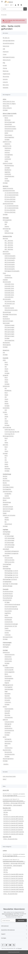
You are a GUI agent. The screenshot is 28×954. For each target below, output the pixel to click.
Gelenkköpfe (6, 549)
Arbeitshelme (8, 656)
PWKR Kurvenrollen (9, 562)
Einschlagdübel (8, 687)
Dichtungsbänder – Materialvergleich (12, 805)
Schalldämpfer (8, 619)
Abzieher (5, 476)
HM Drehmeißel (7, 282)
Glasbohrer (7, 143)
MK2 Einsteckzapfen (10, 262)
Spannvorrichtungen (8, 321)
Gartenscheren (8, 741)
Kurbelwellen (6, 408)
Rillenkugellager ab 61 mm (11, 575)
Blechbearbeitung (9, 165)
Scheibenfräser (8, 277)
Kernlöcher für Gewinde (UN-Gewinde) (13, 829)
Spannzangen (6, 323)
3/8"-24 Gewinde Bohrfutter (11, 195)
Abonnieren (21, 920)
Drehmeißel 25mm (9, 292)
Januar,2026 (6, 790)
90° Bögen (7, 602)
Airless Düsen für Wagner (9, 103)
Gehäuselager (6, 534)
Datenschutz (6, 46)
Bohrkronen (8, 120)
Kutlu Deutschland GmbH (9, 776)
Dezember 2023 (7, 808)
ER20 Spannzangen (9, 329)
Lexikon (5, 850)
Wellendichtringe (9, 233)
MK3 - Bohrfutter (9, 245)
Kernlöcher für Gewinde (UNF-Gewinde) (13, 834)
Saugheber (5, 504)
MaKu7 (4, 779)
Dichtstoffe (7, 711)
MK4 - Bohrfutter (9, 247)
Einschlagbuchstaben (8, 487)
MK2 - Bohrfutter (9, 242)
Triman (4, 54)
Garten (4, 737)
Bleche (6, 674)
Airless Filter (6, 105)
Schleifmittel (8, 159)
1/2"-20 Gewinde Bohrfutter (11, 192)
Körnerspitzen (6, 305)
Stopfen (7, 628)
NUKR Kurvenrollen (9, 560)
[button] (15, 5)
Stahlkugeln (6, 646)
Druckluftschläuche (8, 593)
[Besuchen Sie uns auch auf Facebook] (2, 945)
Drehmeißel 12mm (9, 286)
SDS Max (5, 812)
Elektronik (5, 719)
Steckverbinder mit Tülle (11, 626)
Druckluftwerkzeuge (8, 595)
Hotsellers (5, 764)
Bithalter (7, 519)
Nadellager (5, 566)
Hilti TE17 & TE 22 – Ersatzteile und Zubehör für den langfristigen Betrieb (14, 794)
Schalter (5, 412)
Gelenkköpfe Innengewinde (11, 553)
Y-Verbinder (8, 634)
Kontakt (5, 65)
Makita (6, 371)
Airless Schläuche (7, 108)
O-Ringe (7, 230)
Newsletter (5, 87)
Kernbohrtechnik (9, 130)
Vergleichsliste (6, 73)
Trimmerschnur (8, 747)
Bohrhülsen (6, 251)
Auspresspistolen (9, 708)
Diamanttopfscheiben (10, 126)
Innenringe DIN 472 (9, 434)
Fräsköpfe (5, 279)
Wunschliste (6, 76)
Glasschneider (6, 498)
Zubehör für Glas (7, 141)
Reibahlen (5, 316)
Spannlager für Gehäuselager (10, 583)
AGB (4, 49)
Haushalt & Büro (7, 750)
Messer (4, 500)
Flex (6, 457)
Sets (4, 352)
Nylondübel (7, 693)
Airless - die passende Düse (10, 839)
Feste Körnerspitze (9, 308)
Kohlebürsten (6, 386)
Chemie (5, 706)
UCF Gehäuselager (9, 536)
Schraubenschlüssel (8, 506)
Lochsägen (7, 156)
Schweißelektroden (9, 176)
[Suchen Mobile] (12, 9)
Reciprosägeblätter (9, 137)
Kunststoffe (7, 680)
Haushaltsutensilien (10, 754)
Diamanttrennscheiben (10, 128)
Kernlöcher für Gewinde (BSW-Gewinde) (13, 816)
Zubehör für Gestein (8, 115)
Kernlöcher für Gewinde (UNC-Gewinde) (13, 827)
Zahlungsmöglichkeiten (8, 40)
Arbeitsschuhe (8, 659)
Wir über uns (6, 37)
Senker (6, 161)
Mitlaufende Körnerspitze (11, 310)
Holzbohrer (7, 150)
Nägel (6, 691)
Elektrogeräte (8, 724)
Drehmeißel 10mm (9, 284)
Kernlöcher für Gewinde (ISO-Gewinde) (13, 823)
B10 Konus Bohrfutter (10, 197)
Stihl (6, 410)
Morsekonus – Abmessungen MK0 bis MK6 (14, 803)
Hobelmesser (8, 148)
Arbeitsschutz (6, 652)
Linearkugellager (7, 564)
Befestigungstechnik (8, 685)
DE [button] (11, 5)
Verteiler (7, 632)
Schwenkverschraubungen (11, 624)
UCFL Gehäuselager (9, 540)
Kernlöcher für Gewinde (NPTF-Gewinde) (13, 821)
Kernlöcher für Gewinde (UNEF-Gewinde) (13, 831)
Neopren (7, 226)
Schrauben (7, 700)
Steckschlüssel (6, 511)
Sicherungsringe (7, 427)
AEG (6, 388)
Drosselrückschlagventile (11, 606)
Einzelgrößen (8, 493)
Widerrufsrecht (6, 60)
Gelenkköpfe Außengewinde (12, 551)
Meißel (6, 133)
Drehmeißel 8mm (9, 297)
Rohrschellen (8, 698)
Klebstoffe (7, 713)
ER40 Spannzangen (9, 336)
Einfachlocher (6, 485)
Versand (19, 948)
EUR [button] (6, 5)
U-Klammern (8, 702)
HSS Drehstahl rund (10, 303)
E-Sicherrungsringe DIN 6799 (12, 431)
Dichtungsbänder (7, 220)
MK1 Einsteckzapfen (10, 260)
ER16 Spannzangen (9, 327)
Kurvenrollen (6, 555)
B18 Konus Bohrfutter (10, 201)
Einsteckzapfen (6, 253)
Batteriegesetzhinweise (8, 57)
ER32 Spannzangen (9, 334)
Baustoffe (5, 665)
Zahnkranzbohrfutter (8, 203)
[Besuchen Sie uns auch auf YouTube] (10, 945)
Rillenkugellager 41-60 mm (11, 573)
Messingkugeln (6, 644)
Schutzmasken (8, 661)
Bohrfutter (5, 238)
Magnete (7, 682)
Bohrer (6, 117)
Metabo (6, 403)
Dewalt (6, 364)
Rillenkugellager (7, 568)
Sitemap (5, 68)
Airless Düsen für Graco (9, 101)
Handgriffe (5, 375)
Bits (5, 521)
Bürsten (5, 482)
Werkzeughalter (7, 344)
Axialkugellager (6, 531)
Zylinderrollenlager (7, 586)
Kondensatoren (8, 728)
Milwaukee (7, 468)
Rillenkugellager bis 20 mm (11, 577)
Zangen (5, 513)
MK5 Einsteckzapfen (10, 268)
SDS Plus (5, 814)
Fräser (4, 273)
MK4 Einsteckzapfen (10, 266)
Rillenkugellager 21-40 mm (11, 570)
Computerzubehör (9, 721)
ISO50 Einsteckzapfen (10, 258)
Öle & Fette (7, 715)
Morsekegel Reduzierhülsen (10, 314)
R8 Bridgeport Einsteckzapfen (12, 271)
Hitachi (6, 368)
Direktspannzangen (9, 325)
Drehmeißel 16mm (9, 288)
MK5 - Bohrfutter (9, 249)
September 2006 (7, 836)
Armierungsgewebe (9, 672)
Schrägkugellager (7, 581)
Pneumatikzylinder (7, 598)
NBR (6, 224)
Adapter (7, 517)
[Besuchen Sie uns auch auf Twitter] (6, 945)
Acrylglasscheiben (9, 667)
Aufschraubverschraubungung (12, 604)
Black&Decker (8, 390)
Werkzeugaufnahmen (8, 436)
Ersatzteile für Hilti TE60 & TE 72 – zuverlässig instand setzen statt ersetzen (13, 800)
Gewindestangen (9, 689)
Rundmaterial (6, 318)
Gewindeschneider (7, 491)
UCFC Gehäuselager (9, 538)
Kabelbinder (8, 726)
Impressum (6, 51)
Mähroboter (8, 743)
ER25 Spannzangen (9, 331)
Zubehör (7, 495)
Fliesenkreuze (8, 676)
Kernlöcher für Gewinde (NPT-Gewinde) (13, 825)
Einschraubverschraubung (11, 608)
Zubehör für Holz (7, 146)
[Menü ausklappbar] (2, 1)
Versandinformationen (8, 43)
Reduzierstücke (8, 617)
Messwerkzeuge (7, 312)
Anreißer (5, 478)
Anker (4, 360)
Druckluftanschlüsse (8, 591)
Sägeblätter (7, 172)
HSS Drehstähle (7, 299)
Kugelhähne (8, 613)
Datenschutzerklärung (7, 913)
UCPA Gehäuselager (10, 544)
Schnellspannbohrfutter (9, 190)
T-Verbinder (8, 630)
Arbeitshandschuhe (9, 654)
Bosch (6, 362)
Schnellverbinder (7, 600)
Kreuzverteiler (8, 611)
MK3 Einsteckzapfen (10, 264)
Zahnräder (5, 444)
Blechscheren (6, 480)
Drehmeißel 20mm (9, 290)
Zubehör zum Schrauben (9, 515)
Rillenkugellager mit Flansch (10, 579)
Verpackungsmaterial (8, 758)
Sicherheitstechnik (9, 730)
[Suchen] (25, 9)
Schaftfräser (8, 275)
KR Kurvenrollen (9, 557)
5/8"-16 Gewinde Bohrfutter (11, 208)
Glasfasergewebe (9, 678)
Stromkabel (7, 732)
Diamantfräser (8, 124)
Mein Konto (6, 84)
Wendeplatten (6, 342)
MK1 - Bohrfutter (9, 240)
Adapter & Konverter (8, 188)
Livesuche (5, 82)
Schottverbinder (9, 621)
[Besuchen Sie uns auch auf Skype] (13, 945)
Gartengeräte (8, 739)
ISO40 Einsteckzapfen (10, 255)
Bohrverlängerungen (10, 122)
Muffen (6, 615)
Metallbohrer (8, 169)
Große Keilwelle (7, 810)
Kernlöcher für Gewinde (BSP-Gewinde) (13, 818)
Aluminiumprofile (9, 669)
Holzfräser (7, 152)
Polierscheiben (8, 135)
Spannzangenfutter (9, 340)
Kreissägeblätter (9, 154)
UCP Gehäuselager (9, 542)
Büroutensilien (8, 752)
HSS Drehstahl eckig (10, 301)
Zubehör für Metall (7, 163)
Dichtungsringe (7, 228)
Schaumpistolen (9, 717)
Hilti (6, 366)
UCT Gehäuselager (9, 547)
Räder (6, 745)
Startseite (5, 79)
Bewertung (5, 71)
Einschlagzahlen (7, 489)
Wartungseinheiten (7, 637)
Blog (4, 62)
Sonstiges (5, 110)
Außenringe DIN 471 (10, 429)
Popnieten (7, 695)
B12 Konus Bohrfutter (10, 199)
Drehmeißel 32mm (9, 295)
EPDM (6, 222)
